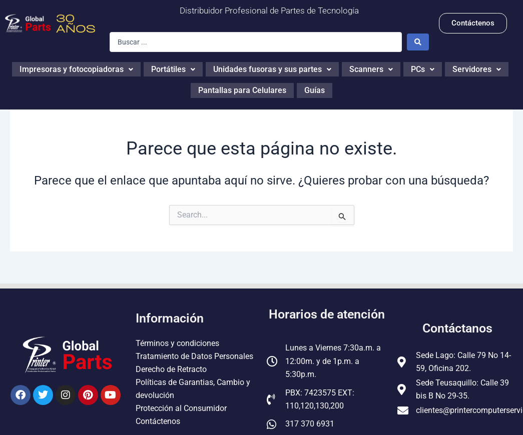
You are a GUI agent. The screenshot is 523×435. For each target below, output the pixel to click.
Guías (314, 87)
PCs (422, 68)
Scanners (371, 68)
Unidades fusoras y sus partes (272, 68)
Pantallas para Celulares (242, 87)
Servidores (476, 68)
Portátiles (173, 68)
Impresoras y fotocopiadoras (76, 68)
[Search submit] (418, 42)
